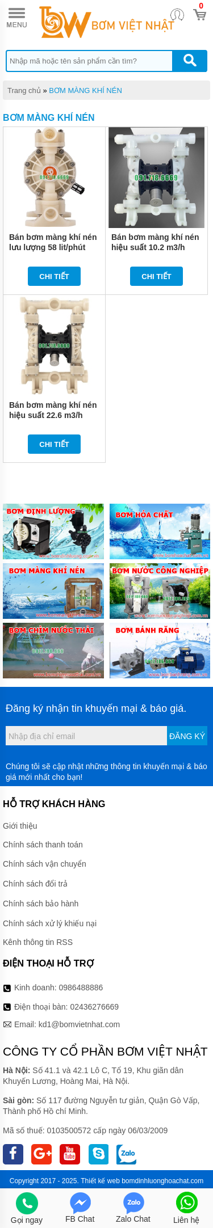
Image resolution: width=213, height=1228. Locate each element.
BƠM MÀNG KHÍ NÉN (85, 90)
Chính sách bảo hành (40, 903)
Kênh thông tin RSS (38, 942)
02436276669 (94, 1006)
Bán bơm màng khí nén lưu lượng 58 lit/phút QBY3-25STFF (53, 247)
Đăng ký (187, 736)
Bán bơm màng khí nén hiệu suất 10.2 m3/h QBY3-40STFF (155, 247)
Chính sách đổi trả (35, 883)
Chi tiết (54, 276)
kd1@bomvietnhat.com (79, 1024)
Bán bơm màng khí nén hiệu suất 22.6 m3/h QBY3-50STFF (53, 415)
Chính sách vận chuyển (44, 863)
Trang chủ (24, 90)
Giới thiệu (20, 825)
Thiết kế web (100, 1181)
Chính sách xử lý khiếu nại (50, 923)
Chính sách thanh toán (43, 844)
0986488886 (81, 987)
